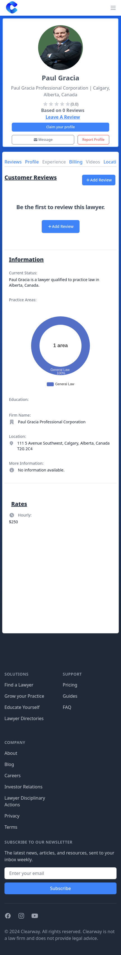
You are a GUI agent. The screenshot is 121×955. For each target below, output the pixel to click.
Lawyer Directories (24, 718)
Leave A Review (63, 117)
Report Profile (93, 139)
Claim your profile (60, 127)
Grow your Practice (24, 696)
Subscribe (60, 888)
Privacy (11, 816)
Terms (10, 827)
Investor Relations (23, 787)
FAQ (67, 707)
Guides (70, 696)
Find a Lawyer (18, 685)
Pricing (70, 685)
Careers (12, 775)
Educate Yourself (21, 707)
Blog (9, 764)
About (10, 753)
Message (43, 139)
